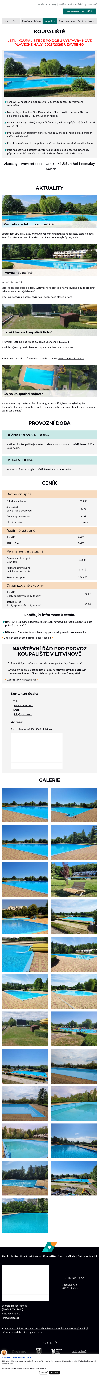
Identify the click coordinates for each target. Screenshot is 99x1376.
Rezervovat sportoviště (79, 11)
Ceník (50, 164)
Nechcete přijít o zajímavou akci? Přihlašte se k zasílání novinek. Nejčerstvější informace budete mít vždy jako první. (45, 1330)
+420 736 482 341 (23, 705)
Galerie (51, 169)
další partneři (79, 1351)
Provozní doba (31, 164)
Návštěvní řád (67, 164)
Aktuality (11, 164)
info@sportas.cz (23, 714)
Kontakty (88, 164)
